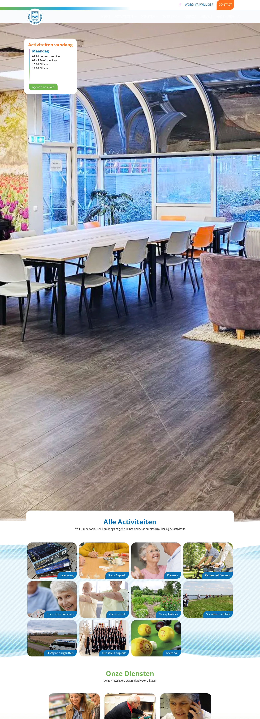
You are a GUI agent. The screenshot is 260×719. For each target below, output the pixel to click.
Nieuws (206, 16)
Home (105, 16)
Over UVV (169, 16)
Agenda (190, 16)
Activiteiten (123, 16)
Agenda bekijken (44, 87)
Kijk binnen (225, 16)
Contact (225, 4)
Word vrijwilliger (199, 4)
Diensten (148, 16)
